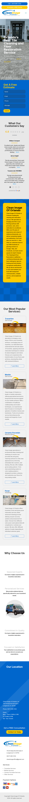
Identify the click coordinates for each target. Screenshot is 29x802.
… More (17, 152)
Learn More (15, 366)
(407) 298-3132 (11, 756)
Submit (7, 111)
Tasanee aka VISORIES (15, 171)
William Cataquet (14, 141)
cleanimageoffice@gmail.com (15, 759)
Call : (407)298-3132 (14, 4)
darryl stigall (14, 156)
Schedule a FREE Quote (14, 7)
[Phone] (14, 101)
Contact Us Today (14, 732)
